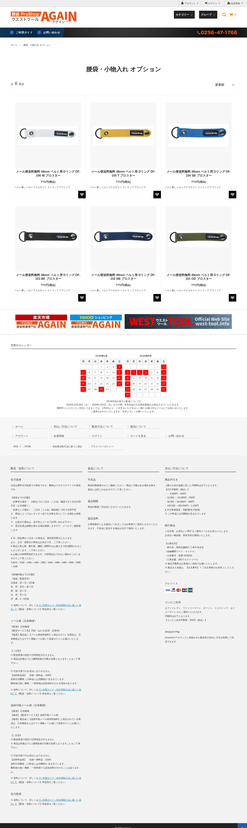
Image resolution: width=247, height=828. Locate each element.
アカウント (190, 3)
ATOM (26, 443)
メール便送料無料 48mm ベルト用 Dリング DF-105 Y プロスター (123, 171)
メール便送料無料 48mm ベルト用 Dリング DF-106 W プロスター (48, 171)
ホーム (14, 45)
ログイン (213, 3)
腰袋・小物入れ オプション (37, 45)
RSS (15, 443)
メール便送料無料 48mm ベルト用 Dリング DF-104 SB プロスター (199, 171)
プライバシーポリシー (103, 443)
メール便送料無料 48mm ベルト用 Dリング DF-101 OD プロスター (199, 275)
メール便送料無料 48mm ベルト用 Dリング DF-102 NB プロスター (123, 275)
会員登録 (235, 3)
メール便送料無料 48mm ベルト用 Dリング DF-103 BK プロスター (48, 275)
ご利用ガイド (24, 32)
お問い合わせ (51, 32)
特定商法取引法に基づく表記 (68, 443)
